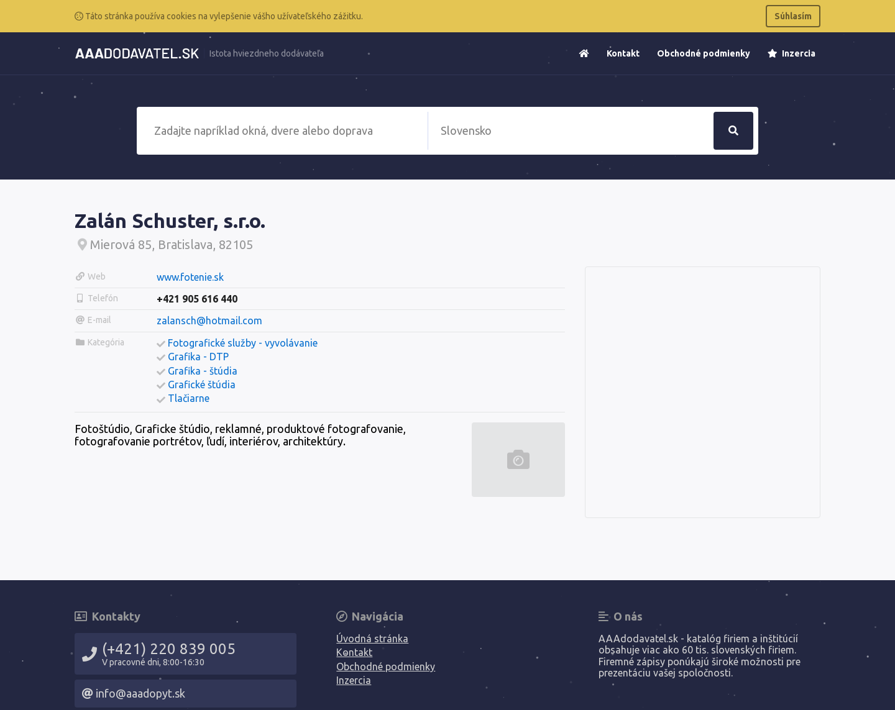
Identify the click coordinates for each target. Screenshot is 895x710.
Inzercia (791, 53)
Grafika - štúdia (202, 370)
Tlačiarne (188, 398)
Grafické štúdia (202, 384)
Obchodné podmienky (703, 53)
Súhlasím (793, 16)
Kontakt (623, 53)
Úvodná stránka (372, 638)
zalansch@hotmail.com (209, 320)
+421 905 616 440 (197, 298)
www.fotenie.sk (190, 277)
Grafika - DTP (198, 356)
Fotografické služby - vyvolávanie (243, 342)
